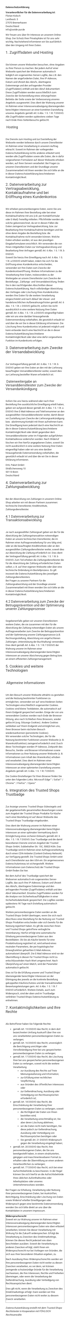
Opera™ (32, 783)
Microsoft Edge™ (43, 779)
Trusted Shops (54, 1307)
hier (26, 870)
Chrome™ (10, 783)
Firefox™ (21, 783)
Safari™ (58, 779)
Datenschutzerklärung (17, 1307)
